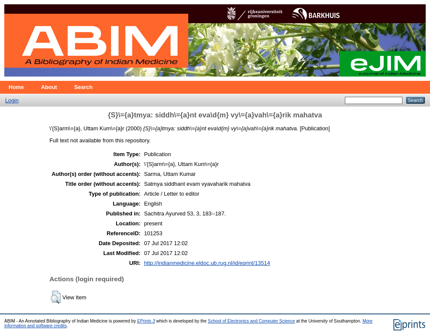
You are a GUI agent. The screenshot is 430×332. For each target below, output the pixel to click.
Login (11, 100)
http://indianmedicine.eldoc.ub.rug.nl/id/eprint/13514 (207, 263)
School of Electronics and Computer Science (251, 321)
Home (16, 87)
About (49, 87)
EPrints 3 (146, 321)
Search (83, 87)
